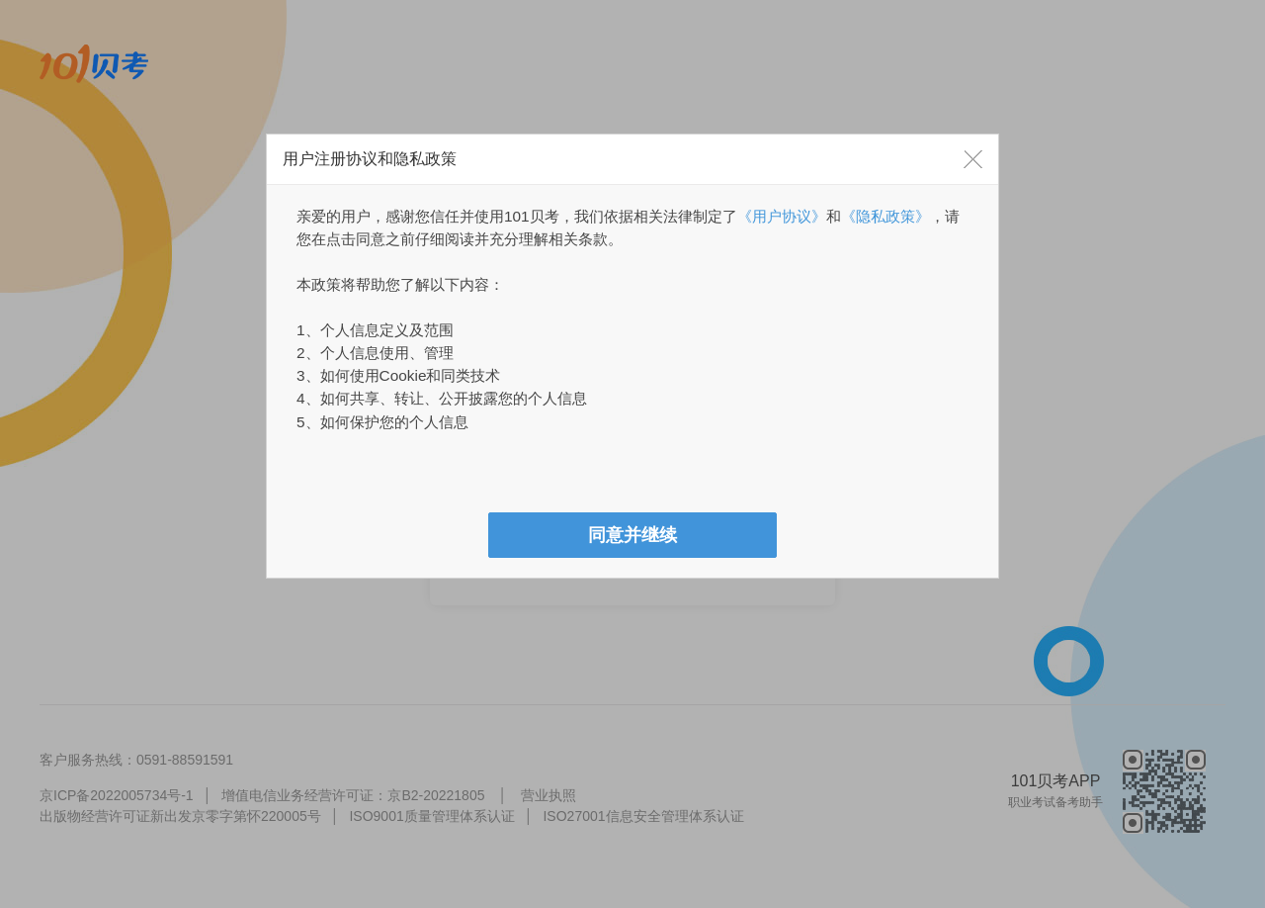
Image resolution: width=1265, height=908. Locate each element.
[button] (973, 159)
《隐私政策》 (885, 216)
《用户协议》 (781, 216)
